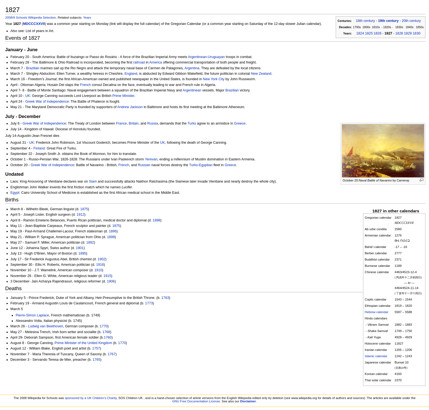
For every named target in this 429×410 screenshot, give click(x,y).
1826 (377, 33)
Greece (240, 123)
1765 (96, 360)
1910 (98, 270)
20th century (411, 21)
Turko (193, 165)
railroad (139, 62)
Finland (39, 148)
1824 (360, 33)
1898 (156, 220)
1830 (416, 33)
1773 (149, 303)
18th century (365, 21)
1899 (111, 237)
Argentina (191, 68)
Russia (152, 123)
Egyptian (205, 165)
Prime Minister (123, 96)
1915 (107, 276)
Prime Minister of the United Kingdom (83, 343)
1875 (84, 209)
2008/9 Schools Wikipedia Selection (30, 17)
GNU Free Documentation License (196, 401)
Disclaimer (248, 401)
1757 (96, 348)
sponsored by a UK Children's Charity (91, 398)
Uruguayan (216, 57)
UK (27, 96)
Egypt (14, 193)
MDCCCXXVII (34, 24)
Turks (191, 123)
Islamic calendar (376, 356)
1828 (399, 33)
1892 (90, 242)
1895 (82, 253)
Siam (93, 181)
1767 (111, 354)
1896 (113, 231)
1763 (165, 298)
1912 (80, 214)
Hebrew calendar (376, 312)
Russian (144, 165)
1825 (369, 33)
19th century (388, 21)
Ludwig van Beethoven (45, 326)
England (130, 74)
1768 (106, 332)
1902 (101, 259)
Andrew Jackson (130, 107)
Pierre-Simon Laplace (32, 315)
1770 (104, 326)
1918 (100, 265)
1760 (107, 337)
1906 (111, 281)
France (121, 123)
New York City (214, 79)
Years (87, 17)
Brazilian (32, 68)
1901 (79, 248)
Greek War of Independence (47, 101)
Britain (133, 123)
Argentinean (197, 57)
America (155, 62)
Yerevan (151, 159)
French (85, 85)
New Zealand (261, 74)
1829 (408, 33)
